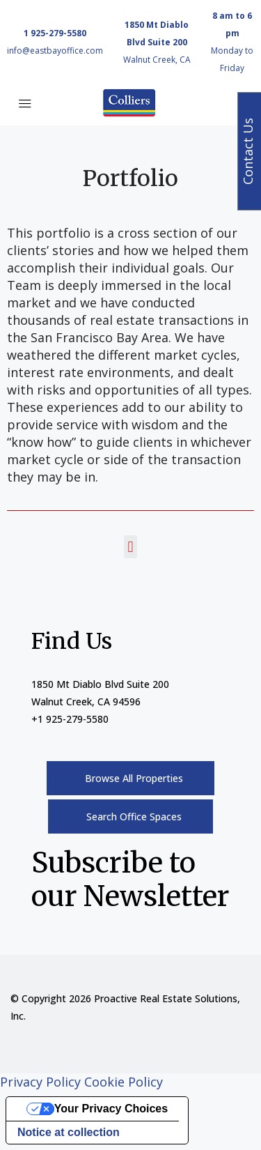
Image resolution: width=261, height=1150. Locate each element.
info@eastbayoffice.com (55, 50)
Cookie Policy (123, 1081)
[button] (130, 546)
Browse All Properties (134, 778)
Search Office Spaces (134, 816)
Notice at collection (68, 1132)
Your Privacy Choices (111, 1108)
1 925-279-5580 (55, 33)
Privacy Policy (40, 1081)
